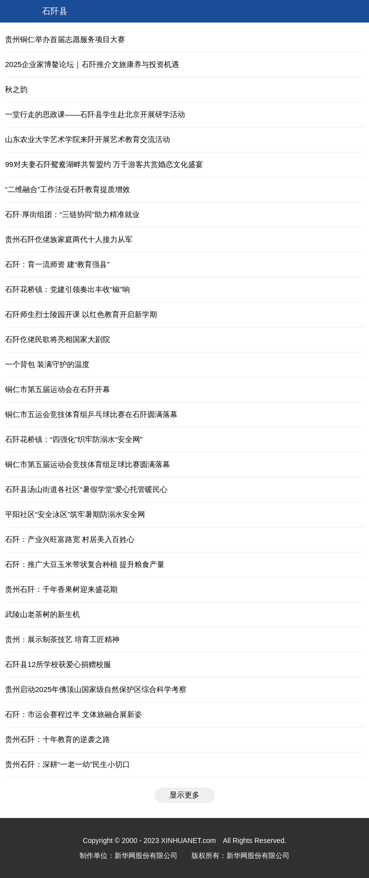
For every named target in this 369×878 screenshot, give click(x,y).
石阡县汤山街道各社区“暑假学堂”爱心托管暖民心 (86, 489)
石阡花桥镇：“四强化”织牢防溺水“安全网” (73, 439)
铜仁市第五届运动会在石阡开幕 (57, 389)
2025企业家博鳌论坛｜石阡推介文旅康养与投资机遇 (92, 64)
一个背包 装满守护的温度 (47, 364)
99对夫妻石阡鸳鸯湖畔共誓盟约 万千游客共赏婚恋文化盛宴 (104, 164)
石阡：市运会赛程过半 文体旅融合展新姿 (73, 714)
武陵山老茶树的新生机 (42, 614)
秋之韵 (16, 89)
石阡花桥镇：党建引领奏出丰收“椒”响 (67, 289)
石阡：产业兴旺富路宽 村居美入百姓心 (69, 539)
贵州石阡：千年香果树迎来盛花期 (61, 589)
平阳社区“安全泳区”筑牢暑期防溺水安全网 (75, 514)
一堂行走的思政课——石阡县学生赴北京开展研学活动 (95, 114)
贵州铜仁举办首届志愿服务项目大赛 (65, 39)
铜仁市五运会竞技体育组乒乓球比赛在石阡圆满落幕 (91, 414)
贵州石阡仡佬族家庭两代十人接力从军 (68, 239)
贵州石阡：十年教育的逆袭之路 (57, 739)
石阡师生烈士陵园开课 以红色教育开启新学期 (81, 314)
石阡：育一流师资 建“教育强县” (57, 264)
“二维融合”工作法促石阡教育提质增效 (67, 189)
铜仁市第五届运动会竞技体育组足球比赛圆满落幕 (87, 464)
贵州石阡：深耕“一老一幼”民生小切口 (67, 764)
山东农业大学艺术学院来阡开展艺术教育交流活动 (87, 139)
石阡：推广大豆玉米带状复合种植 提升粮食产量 (84, 564)
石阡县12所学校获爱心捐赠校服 (58, 664)
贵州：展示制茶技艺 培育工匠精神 (62, 639)
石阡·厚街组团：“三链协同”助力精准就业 (72, 214)
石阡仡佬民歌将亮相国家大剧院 (57, 339)
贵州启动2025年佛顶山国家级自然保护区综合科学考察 (95, 689)
